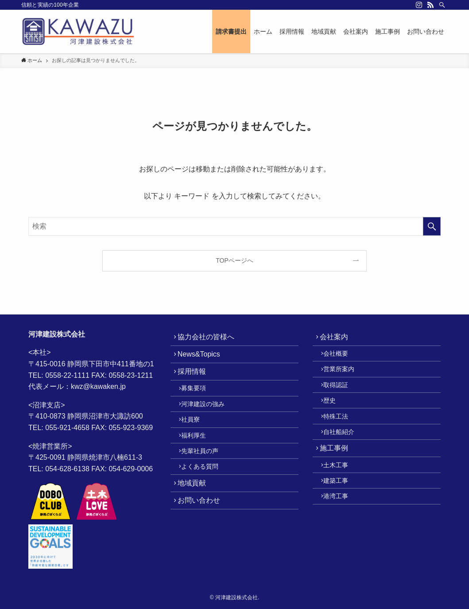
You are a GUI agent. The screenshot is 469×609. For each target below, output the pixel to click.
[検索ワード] (234, 226)
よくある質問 (205, 495)
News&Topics (202, 359)
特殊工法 (341, 434)
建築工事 (341, 512)
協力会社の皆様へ (209, 338)
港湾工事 (341, 531)
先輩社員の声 (205, 476)
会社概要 (341, 358)
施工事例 (337, 473)
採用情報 (195, 380)
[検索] (442, 5)
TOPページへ (234, 260)
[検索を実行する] (432, 226)
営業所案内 (344, 377)
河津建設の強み (208, 419)
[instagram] (419, 5)
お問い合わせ (202, 536)
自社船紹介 (344, 453)
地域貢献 (195, 515)
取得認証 (341, 396)
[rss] (430, 5)
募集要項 (198, 400)
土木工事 (341, 493)
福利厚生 (198, 457)
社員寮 (195, 438)
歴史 (335, 415)
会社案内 (337, 338)
